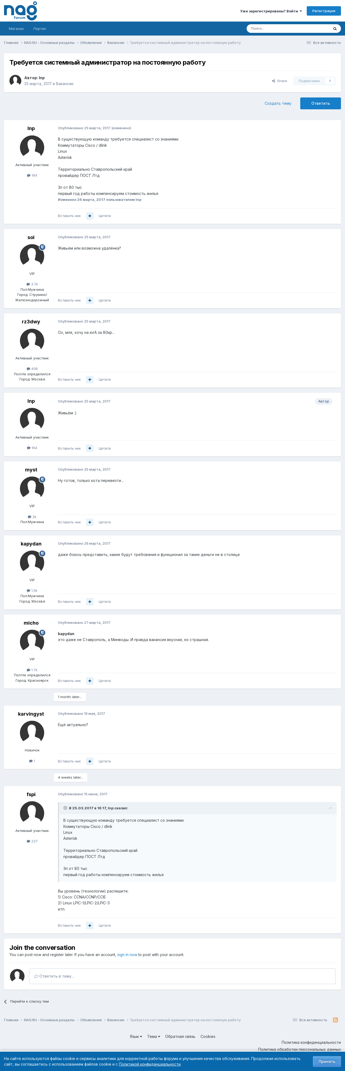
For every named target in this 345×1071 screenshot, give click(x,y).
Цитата (105, 216)
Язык (136, 1036)
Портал (39, 28)
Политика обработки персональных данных (299, 1049)
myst (31, 469)
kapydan (31, 544)
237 (32, 841)
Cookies (208, 1036)
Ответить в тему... (54, 976)
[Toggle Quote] (65, 808)
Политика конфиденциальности (311, 1042)
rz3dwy (31, 321)
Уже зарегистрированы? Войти (271, 11)
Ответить (320, 103)
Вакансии (64, 83)
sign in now (127, 954)
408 (32, 368)
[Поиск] (273, 28)
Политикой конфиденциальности (150, 1064)
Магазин (16, 28)
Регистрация (323, 11)
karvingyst (31, 714)
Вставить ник (69, 216)
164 (32, 175)
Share (279, 81)
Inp (42, 77)
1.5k (32, 590)
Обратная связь (180, 1036)
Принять (327, 1061)
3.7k (32, 284)
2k (32, 516)
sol (30, 237)
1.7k (32, 670)
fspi (31, 794)
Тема (153, 1036)
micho (31, 623)
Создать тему (278, 103)
